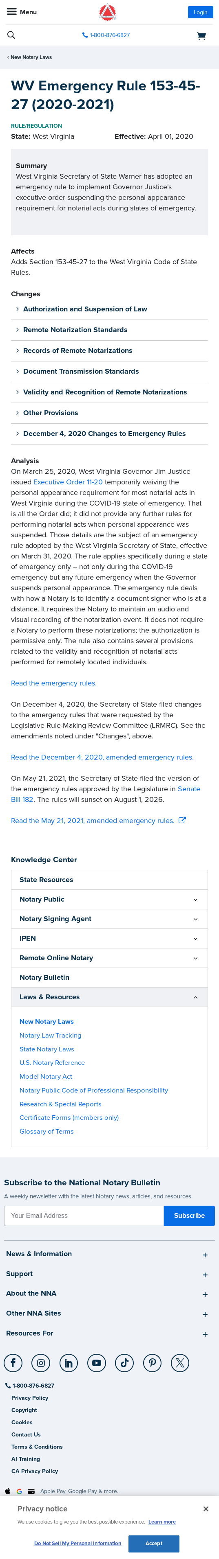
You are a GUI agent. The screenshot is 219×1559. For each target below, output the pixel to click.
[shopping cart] (181, 35)
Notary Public (42, 899)
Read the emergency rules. (54, 683)
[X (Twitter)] (180, 1360)
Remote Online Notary (56, 957)
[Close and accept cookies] (206, 1509)
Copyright (24, 1410)
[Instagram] (41, 1360)
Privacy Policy (29, 1398)
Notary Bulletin (44, 977)
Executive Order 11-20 (68, 481)
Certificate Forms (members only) (69, 1118)
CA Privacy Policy (34, 1471)
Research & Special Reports (61, 1104)
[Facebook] (13, 1360)
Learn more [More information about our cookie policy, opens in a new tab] (162, 1522)
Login (201, 12)
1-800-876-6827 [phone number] (110, 35)
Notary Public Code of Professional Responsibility (94, 1090)
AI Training (25, 1459)
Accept (154, 1543)
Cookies (22, 1422)
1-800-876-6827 (32, 1385)
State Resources (46, 879)
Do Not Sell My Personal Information (78, 1543)
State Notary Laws (47, 1049)
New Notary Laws (31, 57)
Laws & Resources (50, 996)
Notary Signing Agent (55, 918)
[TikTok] (125, 1360)
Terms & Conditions (37, 1446)
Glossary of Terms (47, 1132)
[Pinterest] (152, 1360)
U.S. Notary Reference (52, 1063)
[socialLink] (14, 1367)
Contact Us (26, 1434)
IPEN (28, 938)
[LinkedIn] (69, 1360)
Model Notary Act (46, 1077)
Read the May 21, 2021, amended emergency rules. (93, 820)
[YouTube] (96, 1360)
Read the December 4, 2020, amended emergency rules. (102, 757)
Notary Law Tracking (51, 1035)
